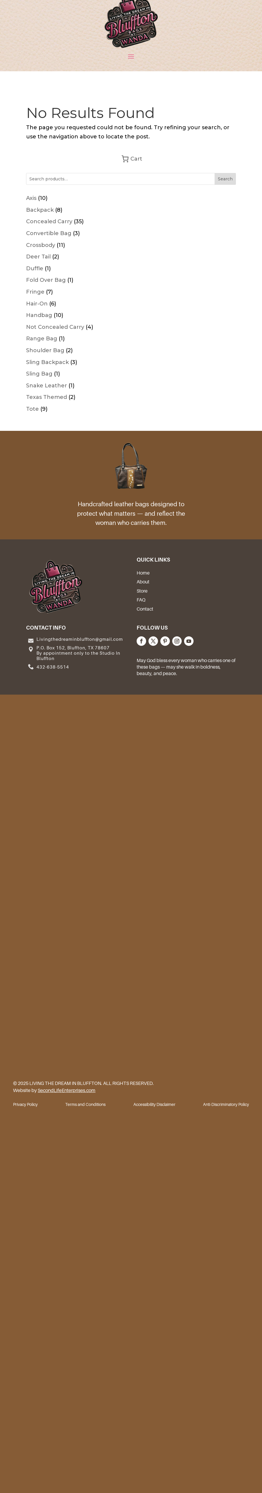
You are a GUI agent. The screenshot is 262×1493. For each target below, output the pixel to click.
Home (143, 573)
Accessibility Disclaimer (154, 1104)
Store (142, 591)
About (143, 582)
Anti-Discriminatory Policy (226, 1104)
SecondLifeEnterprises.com (66, 1090)
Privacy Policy (25, 1104)
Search (225, 179)
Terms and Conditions (85, 1104)
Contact (145, 609)
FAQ (141, 600)
